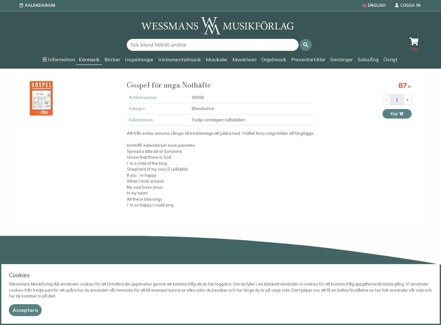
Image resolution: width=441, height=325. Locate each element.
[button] (306, 45)
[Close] (25, 310)
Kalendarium (40, 5)
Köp (397, 113)
